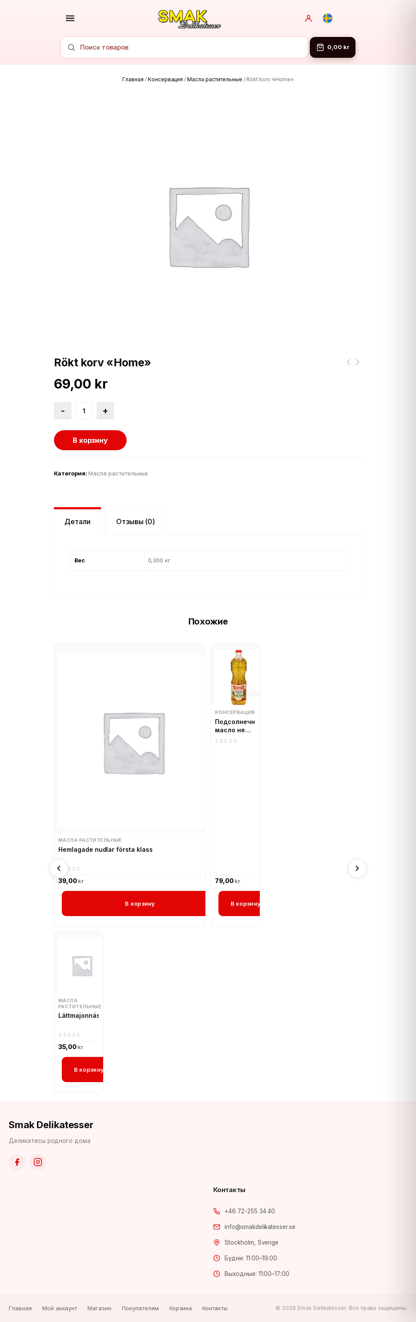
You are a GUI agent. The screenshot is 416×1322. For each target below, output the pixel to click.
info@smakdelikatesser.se (260, 1226)
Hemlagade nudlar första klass (105, 849)
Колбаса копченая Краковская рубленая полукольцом (357, 367)
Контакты (215, 1308)
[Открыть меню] (70, 18)
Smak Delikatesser (51, 1124)
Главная (133, 79)
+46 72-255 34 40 (250, 1211)
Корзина (180, 1308)
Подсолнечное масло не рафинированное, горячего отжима (235, 726)
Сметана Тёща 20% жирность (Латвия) (348, 367)
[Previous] (58, 868)
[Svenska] (327, 18)
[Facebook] (17, 1162)
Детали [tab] (77, 521)
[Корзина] (333, 47)
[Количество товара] (84, 410)
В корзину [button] (140, 903)
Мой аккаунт (59, 1308)
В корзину (90, 440)
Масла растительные (214, 79)
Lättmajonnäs (78, 1015)
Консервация (165, 79)
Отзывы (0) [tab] (135, 521)
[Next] (357, 868)
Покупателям (140, 1308)
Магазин (99, 1308)
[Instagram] (38, 1162)
